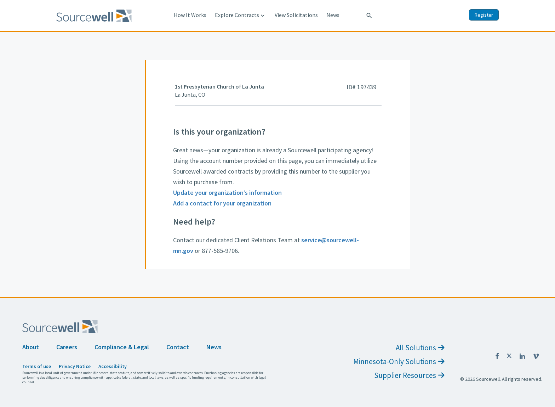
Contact (177, 347)
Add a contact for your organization (222, 203)
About (30, 347)
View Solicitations (296, 14)
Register (484, 15)
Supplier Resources (409, 375)
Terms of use (36, 366)
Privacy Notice (75, 366)
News (332, 14)
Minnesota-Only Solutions (398, 361)
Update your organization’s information (227, 192)
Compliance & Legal (122, 347)
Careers (66, 347)
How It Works (190, 14)
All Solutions (420, 347)
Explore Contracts (240, 15)
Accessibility (112, 366)
